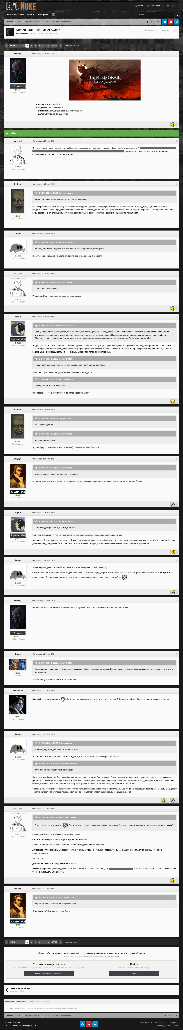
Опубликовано (44, 54)
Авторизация (152, 30)
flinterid (17, 184)
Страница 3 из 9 (72, 46)
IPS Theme (8, 1023)
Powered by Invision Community (167, 1026)
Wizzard (18, 141)
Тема (6, 1026)
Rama (18, 654)
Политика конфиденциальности (24, 1026)
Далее (54, 45)
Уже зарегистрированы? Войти (19, 15)
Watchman (18, 690)
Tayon (62, 193)
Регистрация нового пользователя (48, 974)
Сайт (140, 6)
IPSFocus (18, 1023)
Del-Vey (24, 33)
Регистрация (43, 15)
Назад (12, 45)
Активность (156, 6)
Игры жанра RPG (51, 33)
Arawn (18, 233)
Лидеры (173, 6)
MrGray (17, 459)
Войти (134, 974)
